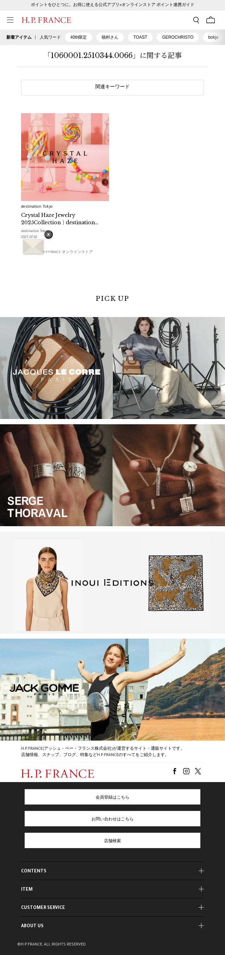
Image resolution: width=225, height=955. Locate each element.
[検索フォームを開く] (196, 20)
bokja (213, 37)
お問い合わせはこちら (112, 820)
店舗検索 (112, 841)
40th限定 (78, 37)
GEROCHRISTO (177, 37)
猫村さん (110, 37)
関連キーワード (112, 87)
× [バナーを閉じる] (48, 235)
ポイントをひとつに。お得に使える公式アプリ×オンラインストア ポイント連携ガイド (112, 5)
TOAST (140, 37)
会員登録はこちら (112, 798)
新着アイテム (19, 37)
